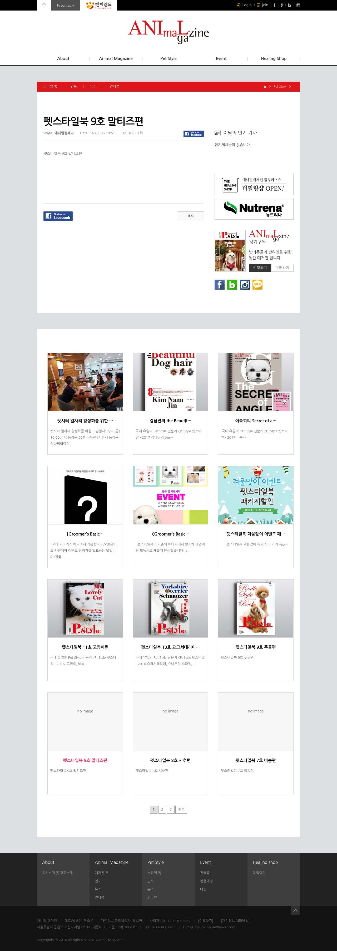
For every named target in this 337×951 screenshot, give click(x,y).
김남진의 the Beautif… (170, 421)
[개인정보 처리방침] (235, 921)
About (63, 59)
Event (221, 59)
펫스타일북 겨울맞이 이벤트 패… (255, 534)
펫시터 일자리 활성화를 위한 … (85, 421)
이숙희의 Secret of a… (255, 421)
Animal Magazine (116, 59)
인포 (77, 86)
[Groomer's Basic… (85, 534)
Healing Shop (273, 59)
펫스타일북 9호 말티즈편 (85, 760)
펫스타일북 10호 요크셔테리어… (170, 647)
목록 (191, 216)
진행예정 (206, 881)
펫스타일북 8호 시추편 (170, 760)
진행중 (205, 873)
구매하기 (282, 268)
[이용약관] (206, 921)
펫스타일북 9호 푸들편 (256, 647)
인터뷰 (118, 86)
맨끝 (181, 809)
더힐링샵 (259, 873)
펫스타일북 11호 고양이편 (85, 647)
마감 (203, 889)
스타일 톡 (53, 86)
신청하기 (260, 268)
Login (244, 5)
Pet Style (168, 59)
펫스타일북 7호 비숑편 (256, 760)
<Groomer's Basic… (170, 534)
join (262, 5)
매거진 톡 (101, 873)
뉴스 (96, 86)
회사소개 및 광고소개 (57, 873)
